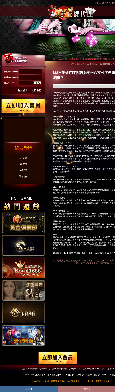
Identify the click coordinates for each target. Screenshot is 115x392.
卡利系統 (35, 375)
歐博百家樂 (52, 375)
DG (60, 375)
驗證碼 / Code (9, 83)
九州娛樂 (80, 375)
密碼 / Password (11, 77)
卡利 (27, 375)
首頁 (72, 64)
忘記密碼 (35, 90)
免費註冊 (86, 389)
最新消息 (23, 176)
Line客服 (29, 389)
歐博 (43, 375)
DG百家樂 (69, 375)
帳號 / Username (11, 72)
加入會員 (106, 2)
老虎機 (23, 164)
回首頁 (97, 2)
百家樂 (23, 170)
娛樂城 (23, 158)
